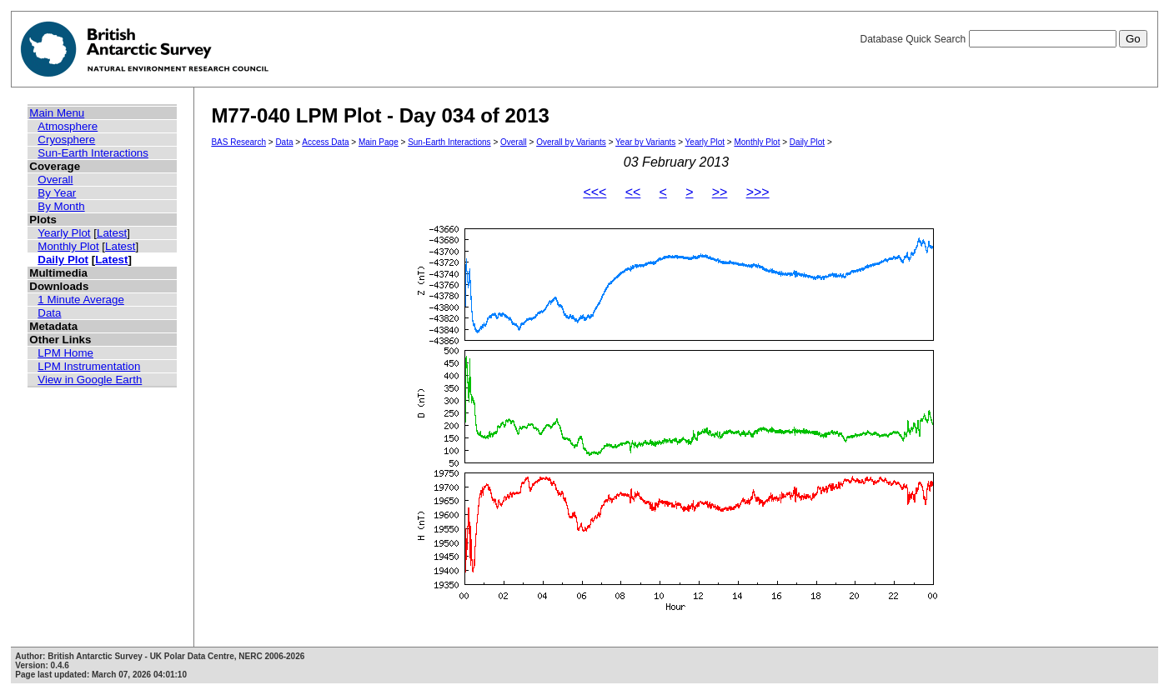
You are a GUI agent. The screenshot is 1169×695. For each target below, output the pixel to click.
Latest (112, 233)
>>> (758, 192)
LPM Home (65, 353)
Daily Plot (63, 259)
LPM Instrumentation (89, 366)
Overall (55, 179)
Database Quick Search (1003, 39)
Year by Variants (645, 142)
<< (633, 192)
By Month (61, 206)
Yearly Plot (64, 233)
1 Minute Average (81, 299)
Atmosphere (68, 126)
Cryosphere (66, 139)
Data (49, 313)
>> (720, 192)
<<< (594, 192)
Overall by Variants (571, 142)
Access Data (325, 142)
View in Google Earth (90, 379)
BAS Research (238, 142)
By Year (57, 193)
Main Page (379, 142)
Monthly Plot (68, 246)
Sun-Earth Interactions (93, 153)
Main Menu (56, 113)
